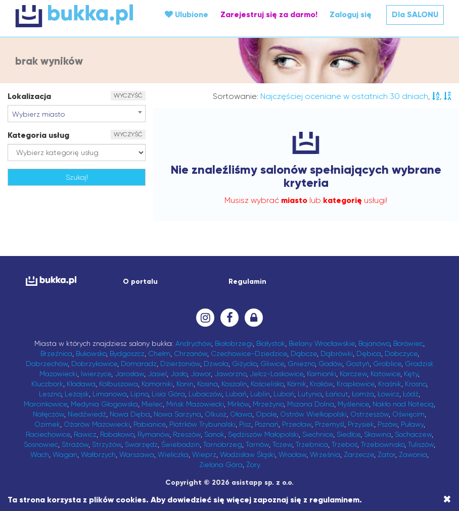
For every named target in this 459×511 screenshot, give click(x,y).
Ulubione (186, 14)
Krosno (415, 384)
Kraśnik (389, 384)
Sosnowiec (41, 444)
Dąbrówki (336, 353)
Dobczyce (401, 353)
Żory (253, 465)
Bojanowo (374, 343)
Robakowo (117, 434)
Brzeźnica (56, 353)
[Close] (447, 499)
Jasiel (157, 374)
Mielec (152, 404)
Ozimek (47, 424)
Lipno (139, 394)
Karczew (353, 374)
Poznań (267, 424)
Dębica (368, 353)
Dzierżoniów (180, 364)
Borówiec (408, 343)
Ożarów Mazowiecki (97, 424)
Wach (39, 454)
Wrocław (292, 454)
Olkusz (215, 414)
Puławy (412, 424)
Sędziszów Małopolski (263, 434)
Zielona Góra (221, 465)
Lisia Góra (168, 394)
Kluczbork (47, 384)
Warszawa (136, 454)
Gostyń (358, 364)
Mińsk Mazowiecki (195, 404)
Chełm (159, 353)
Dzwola (216, 364)
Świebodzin (180, 444)
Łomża (363, 394)
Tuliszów (421, 444)
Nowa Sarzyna (177, 414)
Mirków (238, 404)
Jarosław (129, 374)
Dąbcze (304, 353)
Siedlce (348, 434)
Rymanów (153, 434)
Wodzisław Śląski (247, 454)
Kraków (321, 384)
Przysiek (361, 424)
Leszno (50, 394)
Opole (266, 414)
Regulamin (247, 281)
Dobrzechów (47, 364)
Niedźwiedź (87, 414)
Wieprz (204, 454)
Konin (185, 384)
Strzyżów (106, 444)
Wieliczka (173, 454)
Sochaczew (413, 434)
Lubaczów (205, 394)
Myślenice (353, 404)
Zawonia (413, 454)
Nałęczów (48, 414)
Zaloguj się (351, 14)
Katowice (385, 374)
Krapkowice (356, 384)
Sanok (214, 434)
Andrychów (193, 343)
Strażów (75, 444)
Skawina (377, 434)
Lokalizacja (29, 96)
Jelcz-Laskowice (276, 374)
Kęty (411, 374)
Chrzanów (190, 353)
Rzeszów (187, 434)
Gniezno (301, 364)
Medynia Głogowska (104, 404)
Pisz (245, 424)
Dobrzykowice (94, 364)
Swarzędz (141, 444)
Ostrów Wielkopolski (313, 414)
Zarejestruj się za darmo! (268, 14)
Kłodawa (81, 384)
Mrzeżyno (268, 404)
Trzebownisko (382, 444)
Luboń (283, 394)
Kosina (207, 384)
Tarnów (257, 444)
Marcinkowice (45, 404)
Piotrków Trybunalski (202, 424)
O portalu (140, 281)
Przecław (296, 424)
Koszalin (234, 384)
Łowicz (388, 394)
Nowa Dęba (130, 414)
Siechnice (317, 434)
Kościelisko (267, 384)
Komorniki (157, 384)
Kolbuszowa (118, 384)
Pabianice (149, 424)
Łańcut (337, 394)
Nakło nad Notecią (403, 404)
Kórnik (296, 384)
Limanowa (110, 394)
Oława (241, 414)
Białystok (270, 343)
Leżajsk (77, 394)
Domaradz (139, 364)
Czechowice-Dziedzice (249, 353)
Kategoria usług (38, 135)
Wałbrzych (98, 454)
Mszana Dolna (310, 404)
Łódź (411, 394)
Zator (386, 454)
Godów (330, 364)
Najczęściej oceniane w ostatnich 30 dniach (344, 96)
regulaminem (334, 499)
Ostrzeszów (369, 414)
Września (325, 454)
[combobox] (77, 113)
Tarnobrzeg (222, 444)
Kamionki (321, 374)
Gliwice (272, 364)
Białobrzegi (234, 343)
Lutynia (310, 394)
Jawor (201, 374)
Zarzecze (359, 454)
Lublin (260, 394)
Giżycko (244, 364)
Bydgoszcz (127, 353)
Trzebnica (312, 444)
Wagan (65, 454)
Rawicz (85, 434)
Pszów (387, 424)
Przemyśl (329, 424)
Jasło (178, 374)
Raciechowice (48, 434)
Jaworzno (230, 374)
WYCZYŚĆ (128, 95)
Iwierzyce (96, 374)
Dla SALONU (415, 14)
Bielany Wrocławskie (322, 343)
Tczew (282, 444)
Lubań (236, 394)
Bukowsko (91, 353)
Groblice (387, 364)
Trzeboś (344, 444)
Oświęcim (408, 414)
